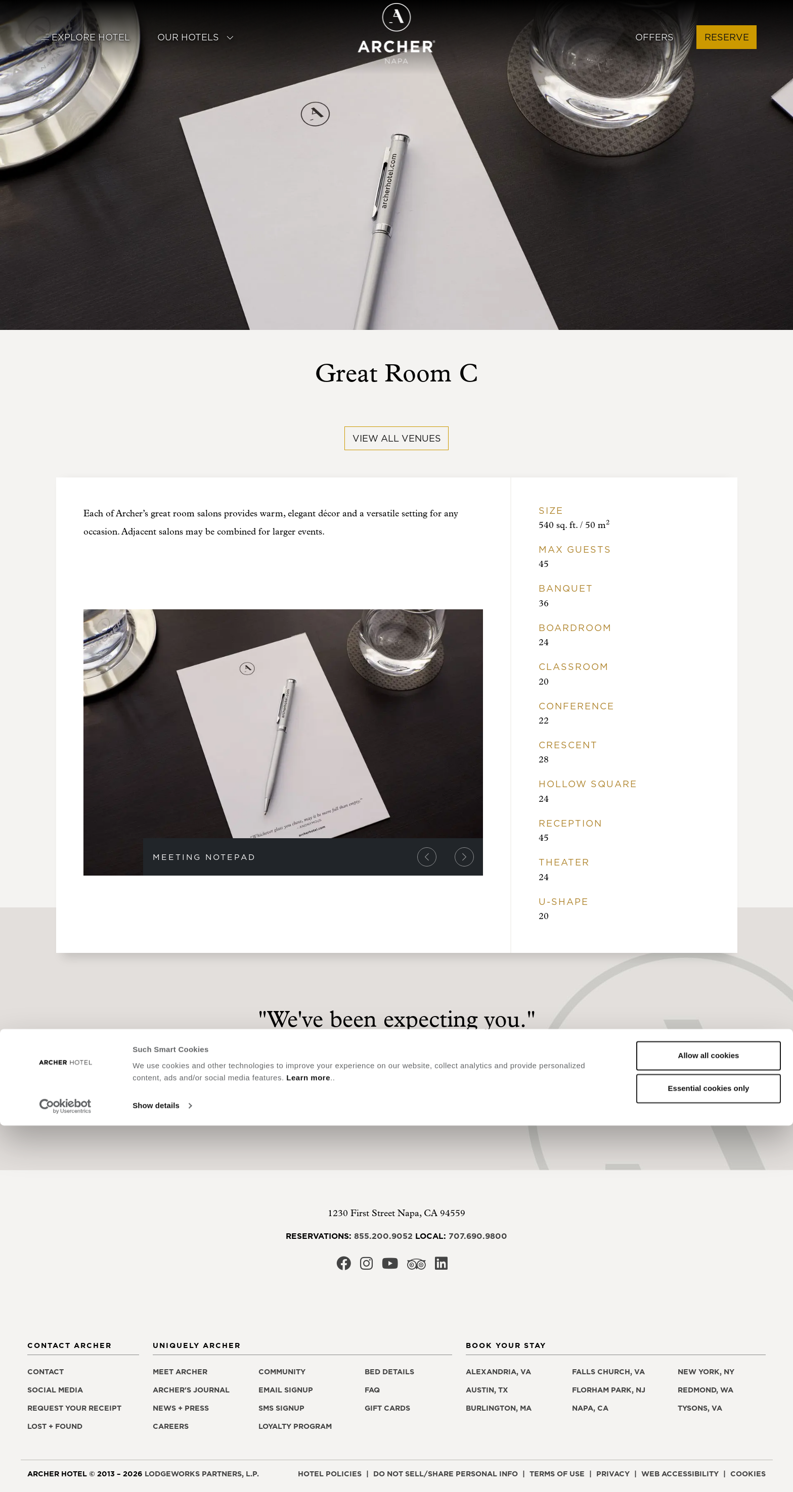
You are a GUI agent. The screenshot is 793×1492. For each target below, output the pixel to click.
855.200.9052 (383, 1235)
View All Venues (397, 438)
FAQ (372, 1390)
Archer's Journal (191, 1390)
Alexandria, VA (498, 1372)
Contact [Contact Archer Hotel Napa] (45, 1372)
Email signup (285, 1390)
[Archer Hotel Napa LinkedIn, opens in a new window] (441, 1266)
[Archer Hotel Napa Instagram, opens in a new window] (366, 1266)
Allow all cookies (708, 1422)
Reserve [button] (726, 37)
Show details (156, 1472)
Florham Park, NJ (608, 1390)
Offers (654, 37)
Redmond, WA (705, 1390)
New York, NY (706, 1372)
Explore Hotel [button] (85, 37)
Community (281, 1372)
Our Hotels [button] (195, 37)
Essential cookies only (709, 1455)
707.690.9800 (478, 1235)
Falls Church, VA (608, 1372)
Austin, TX (487, 1390)
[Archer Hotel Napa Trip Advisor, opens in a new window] (416, 1267)
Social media (55, 1390)
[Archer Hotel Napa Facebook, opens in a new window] (343, 1266)
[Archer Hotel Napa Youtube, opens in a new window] (390, 1266)
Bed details (389, 1372)
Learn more (308, 1444)
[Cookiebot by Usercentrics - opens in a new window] (65, 1472)
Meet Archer (180, 1372)
